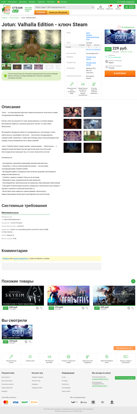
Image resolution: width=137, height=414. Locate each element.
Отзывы (65, 381)
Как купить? (6, 377)
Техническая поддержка (125, 378)
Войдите (6, 258)
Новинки (45, 12)
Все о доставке (7, 381)
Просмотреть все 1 (124, 348)
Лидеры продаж (37, 377)
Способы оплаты (8, 384)
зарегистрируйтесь (20, 258)
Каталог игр (36, 381)
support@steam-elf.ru (100, 379)
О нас (64, 377)
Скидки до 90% (37, 388)
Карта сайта (66, 391)
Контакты (65, 384)
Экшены (89, 35)
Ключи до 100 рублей (63, 12)
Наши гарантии (7, 388)
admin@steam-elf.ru (99, 386)
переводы (93, 49)
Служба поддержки (125, 2)
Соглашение (66, 388)
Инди (88, 33)
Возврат (4, 391)
